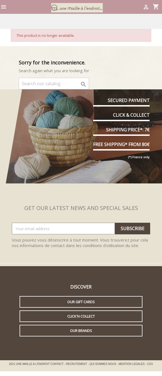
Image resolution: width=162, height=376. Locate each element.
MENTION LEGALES (131, 363)
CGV (150, 363)
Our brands (81, 330)
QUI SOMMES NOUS (103, 363)
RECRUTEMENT (77, 363)
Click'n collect (81, 316)
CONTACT (57, 363)
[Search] (54, 83)
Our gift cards (81, 301)
